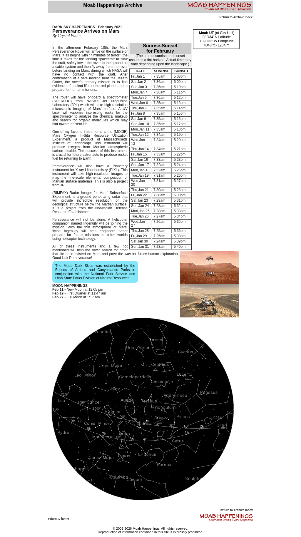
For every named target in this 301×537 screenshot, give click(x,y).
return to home (58, 518)
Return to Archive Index (236, 17)
